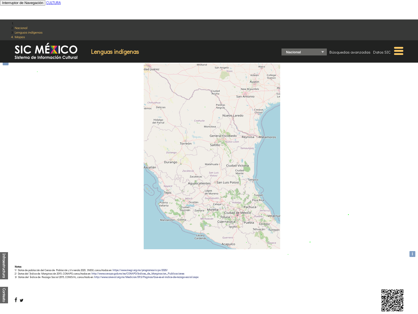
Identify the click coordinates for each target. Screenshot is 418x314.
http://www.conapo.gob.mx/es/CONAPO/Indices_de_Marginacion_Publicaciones (138, 273)
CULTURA (53, 2)
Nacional (21, 27)
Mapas (20, 36)
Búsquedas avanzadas (350, 52)
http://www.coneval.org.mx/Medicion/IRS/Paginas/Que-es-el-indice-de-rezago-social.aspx (146, 277)
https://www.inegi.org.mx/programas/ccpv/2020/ (140, 270)
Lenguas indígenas (28, 32)
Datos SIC (382, 52)
